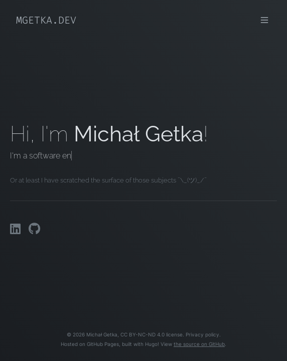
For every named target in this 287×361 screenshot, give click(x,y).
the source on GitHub (199, 344)
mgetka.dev (46, 20)
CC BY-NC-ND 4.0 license (151, 334)
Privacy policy (202, 334)
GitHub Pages (103, 344)
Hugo (151, 344)
